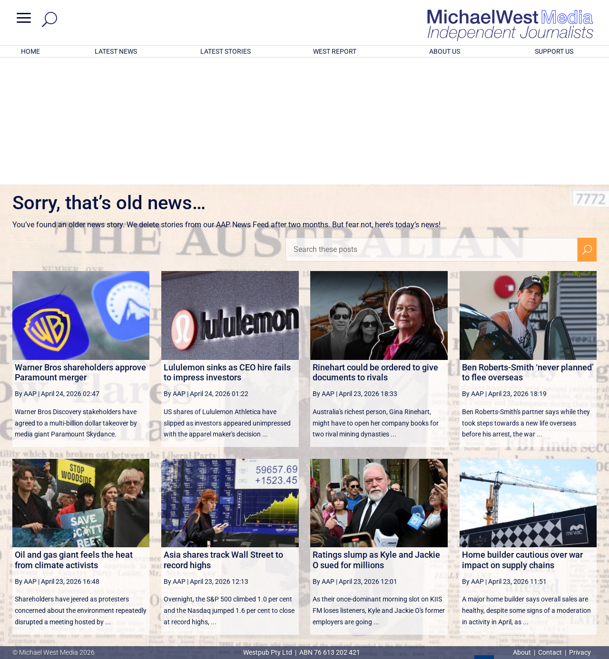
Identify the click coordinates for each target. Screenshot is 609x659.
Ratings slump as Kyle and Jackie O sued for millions (376, 435)
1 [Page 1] (484, 540)
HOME (30, 51)
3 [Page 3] (525, 540)
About (522, 652)
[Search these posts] (431, 125)
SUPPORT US (554, 51)
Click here (343, 614)
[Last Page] (586, 540)
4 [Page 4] (545, 540)
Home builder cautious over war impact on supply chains (522, 435)
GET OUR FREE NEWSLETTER (304, 597)
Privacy (580, 652)
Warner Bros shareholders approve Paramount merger (80, 248)
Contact (550, 652)
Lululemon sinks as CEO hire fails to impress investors (227, 248)
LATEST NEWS (116, 51)
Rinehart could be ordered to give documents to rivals (375, 248)
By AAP (26, 269)
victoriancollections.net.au (341, 564)
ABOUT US (444, 51)
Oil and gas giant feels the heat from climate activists (74, 435)
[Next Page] (565, 540)
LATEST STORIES (225, 51)
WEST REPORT (334, 51)
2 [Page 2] (504, 540)
